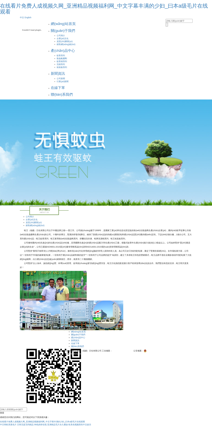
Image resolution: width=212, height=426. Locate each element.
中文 (22, 17)
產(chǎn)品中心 (63, 51)
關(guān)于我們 (63, 31)
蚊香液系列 (62, 61)
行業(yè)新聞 (62, 81)
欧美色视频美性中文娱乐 (79, 424)
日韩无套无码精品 (25, 424)
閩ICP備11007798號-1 (122, 351)
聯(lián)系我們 (62, 94)
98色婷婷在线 (40, 424)
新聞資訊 (58, 73)
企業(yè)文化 (62, 38)
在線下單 (58, 88)
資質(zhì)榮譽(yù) (65, 41)
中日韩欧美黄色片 (8, 424)
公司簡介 (61, 35)
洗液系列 (61, 64)
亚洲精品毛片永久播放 (57, 424)
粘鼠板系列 (62, 67)
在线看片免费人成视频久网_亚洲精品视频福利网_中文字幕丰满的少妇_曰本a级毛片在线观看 (104, 9)
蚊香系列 (61, 55)
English (28, 17)
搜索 (2, 413)
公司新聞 (61, 78)
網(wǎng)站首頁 (63, 24)
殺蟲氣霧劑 (62, 58)
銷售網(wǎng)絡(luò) (66, 44)
